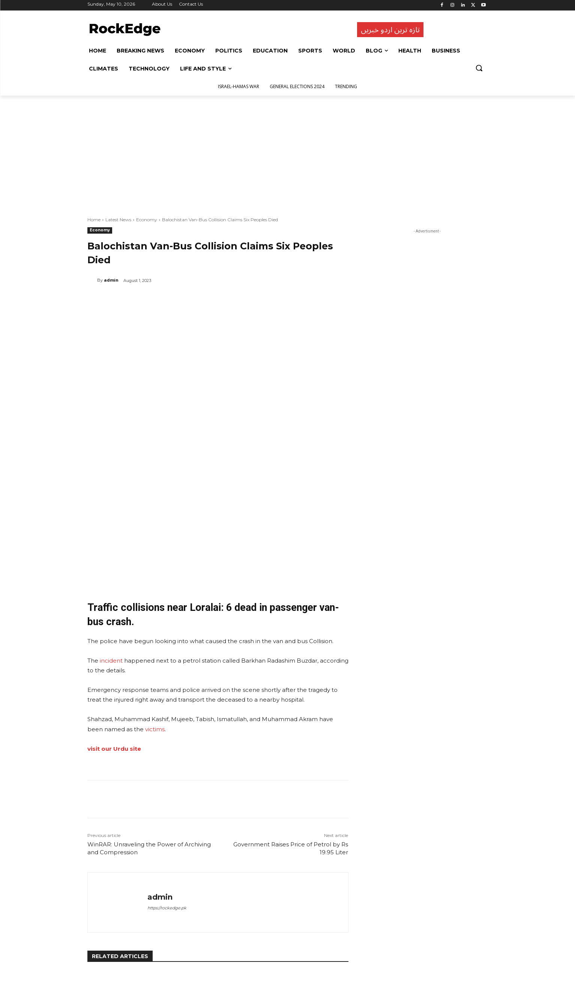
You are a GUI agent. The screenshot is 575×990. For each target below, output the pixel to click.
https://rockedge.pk (166, 813)
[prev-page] (92, 967)
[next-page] (104, 967)
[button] (479, 68)
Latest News (118, 219)
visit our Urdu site (114, 653)
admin (111, 280)
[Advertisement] (288, 151)
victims (155, 634)
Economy (146, 219)
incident (111, 565)
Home (94, 219)
